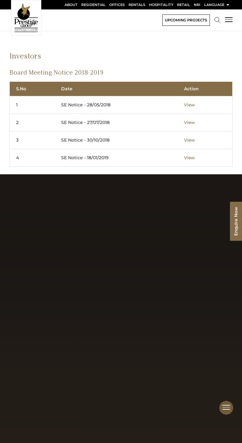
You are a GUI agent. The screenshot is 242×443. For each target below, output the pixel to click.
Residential (93, 5)
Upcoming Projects (185, 20)
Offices (117, 5)
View (189, 105)
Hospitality (161, 5)
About (71, 5)
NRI (197, 5)
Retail (183, 5)
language (217, 5)
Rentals (137, 5)
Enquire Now (236, 222)
